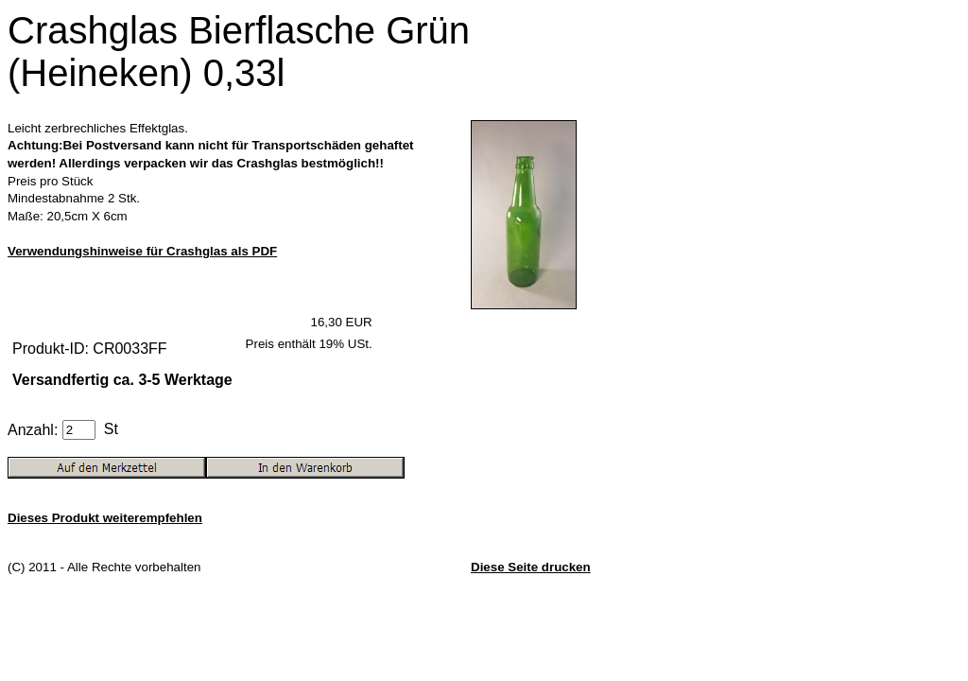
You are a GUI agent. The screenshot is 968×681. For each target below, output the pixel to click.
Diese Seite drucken (531, 567)
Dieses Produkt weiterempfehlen (105, 518)
